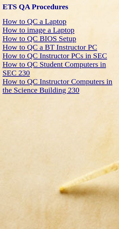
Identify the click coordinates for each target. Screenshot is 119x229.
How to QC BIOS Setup (39, 38)
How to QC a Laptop (34, 21)
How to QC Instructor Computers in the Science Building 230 (57, 85)
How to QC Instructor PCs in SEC (55, 56)
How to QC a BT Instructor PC (50, 47)
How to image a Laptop (39, 30)
